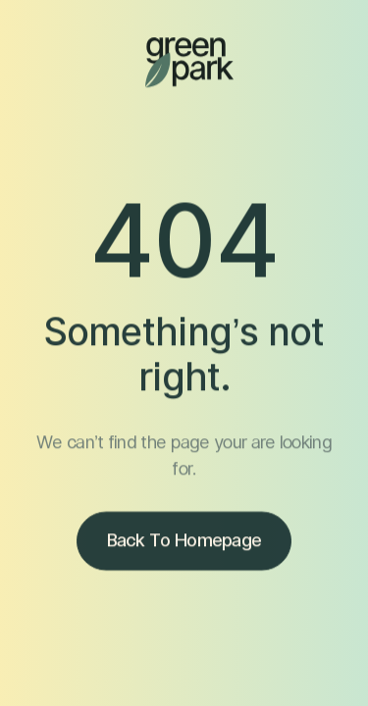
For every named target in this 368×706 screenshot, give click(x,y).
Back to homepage (184, 543)
